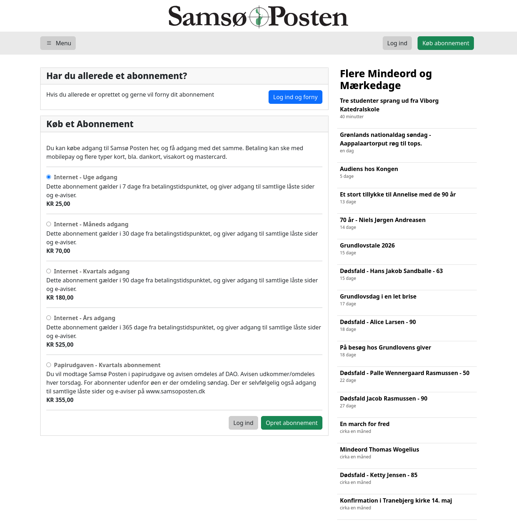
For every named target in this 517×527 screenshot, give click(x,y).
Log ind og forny (295, 97)
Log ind (243, 423)
